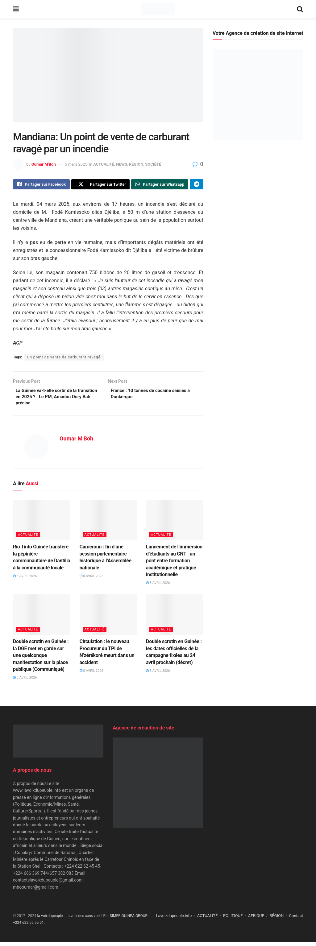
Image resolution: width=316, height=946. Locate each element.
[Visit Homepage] (158, 9)
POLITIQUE (233, 919)
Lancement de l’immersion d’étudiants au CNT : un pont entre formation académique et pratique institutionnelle (174, 564)
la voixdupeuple (50, 919)
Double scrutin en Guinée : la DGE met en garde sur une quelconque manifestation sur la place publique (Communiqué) (41, 659)
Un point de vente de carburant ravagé (63, 359)
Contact (296, 919)
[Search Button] (300, 9)
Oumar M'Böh (43, 164)
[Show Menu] (16, 9)
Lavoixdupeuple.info (174, 919)
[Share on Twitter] (100, 185)
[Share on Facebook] (41, 185)
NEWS (121, 164)
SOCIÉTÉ (153, 164)
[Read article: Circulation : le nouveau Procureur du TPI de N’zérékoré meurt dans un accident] (108, 618)
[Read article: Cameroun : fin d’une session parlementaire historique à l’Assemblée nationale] (108, 523)
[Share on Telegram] (196, 185)
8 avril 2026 (25, 580)
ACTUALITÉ (103, 164)
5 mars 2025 (76, 164)
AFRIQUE (256, 919)
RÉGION (136, 164)
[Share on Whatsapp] (159, 185)
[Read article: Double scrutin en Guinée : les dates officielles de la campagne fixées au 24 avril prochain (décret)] (174, 618)
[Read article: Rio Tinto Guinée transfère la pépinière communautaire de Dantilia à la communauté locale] (41, 523)
